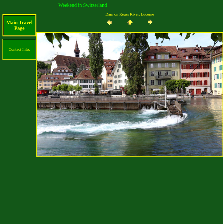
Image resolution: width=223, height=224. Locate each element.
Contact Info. (19, 49)
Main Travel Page (19, 25)
